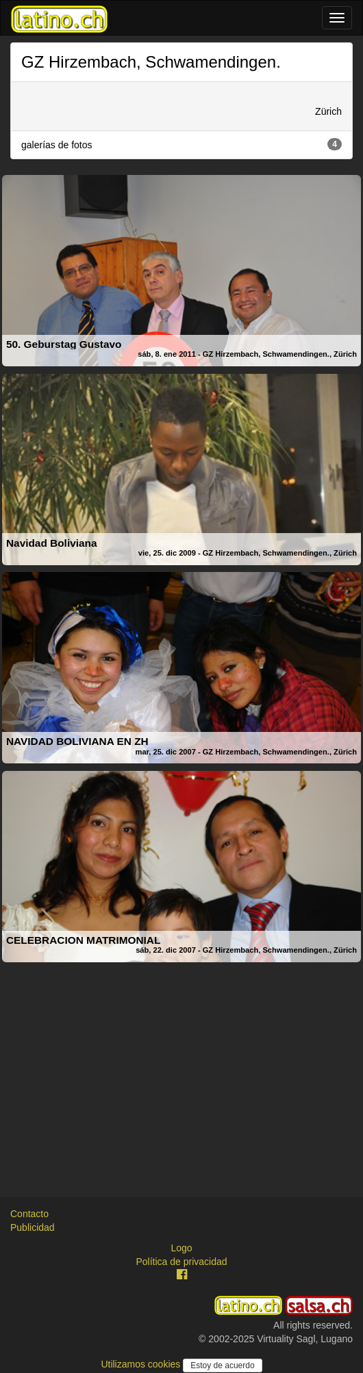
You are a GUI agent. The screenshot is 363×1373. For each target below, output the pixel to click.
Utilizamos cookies (142, 1364)
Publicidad (32, 1227)
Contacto (29, 1213)
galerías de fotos (181, 144)
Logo (181, 1247)
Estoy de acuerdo (222, 1365)
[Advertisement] (181, 1063)
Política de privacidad (181, 1261)
